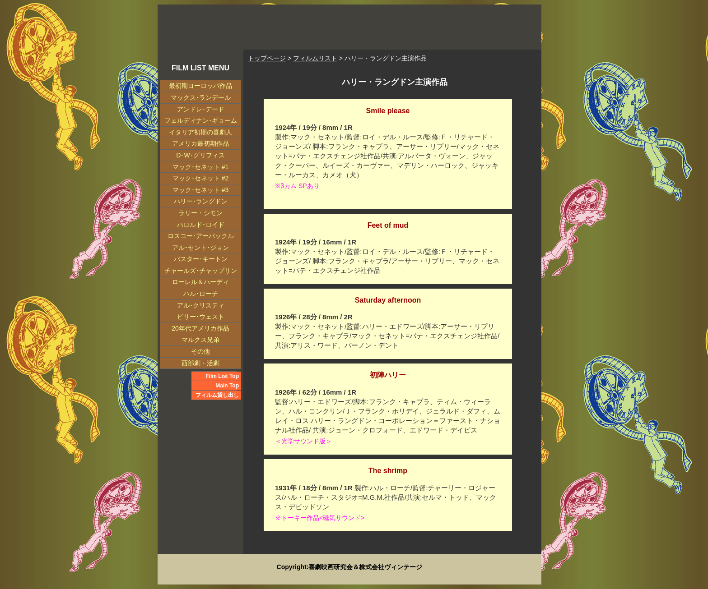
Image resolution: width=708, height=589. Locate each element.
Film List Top (222, 376)
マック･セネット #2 (200, 178)
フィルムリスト (315, 58)
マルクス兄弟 (200, 339)
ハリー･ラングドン (201, 201)
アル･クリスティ (200, 305)
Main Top (227, 385)
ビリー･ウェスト (200, 316)
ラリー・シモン (200, 212)
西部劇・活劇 (200, 363)
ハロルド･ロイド (200, 224)
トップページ (267, 58)
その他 (200, 351)
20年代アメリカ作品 (200, 328)
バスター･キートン (201, 258)
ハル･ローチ (200, 293)
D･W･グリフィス (200, 155)
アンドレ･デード (200, 109)
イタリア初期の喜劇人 (200, 132)
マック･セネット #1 (200, 166)
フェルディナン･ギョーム (200, 120)
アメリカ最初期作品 (200, 143)
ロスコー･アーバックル (201, 235)
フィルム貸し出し (217, 395)
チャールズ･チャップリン (200, 270)
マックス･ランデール (201, 97)
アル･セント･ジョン (200, 247)
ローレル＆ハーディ (200, 281)
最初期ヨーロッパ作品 (200, 85)
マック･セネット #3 (200, 189)
